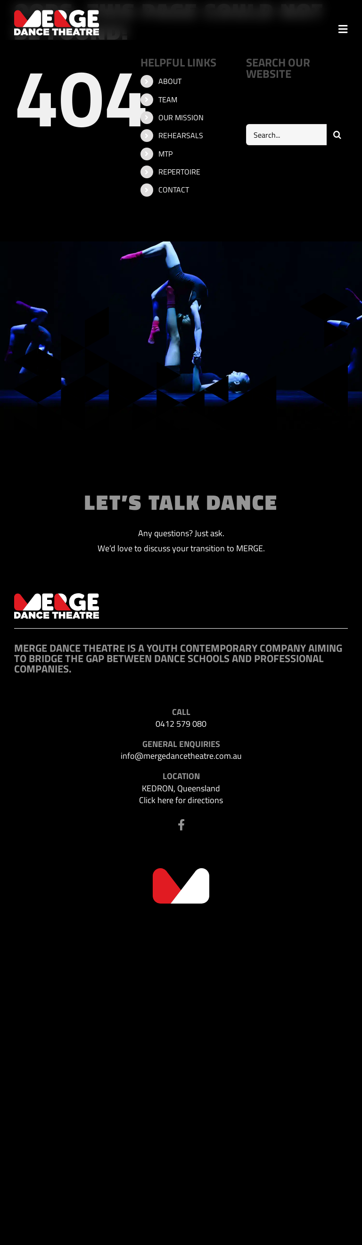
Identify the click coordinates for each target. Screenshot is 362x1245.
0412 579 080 (181, 723)
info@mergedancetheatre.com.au (181, 755)
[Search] (337, 134)
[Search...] (286, 134)
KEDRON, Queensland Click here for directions (181, 794)
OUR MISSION (181, 117)
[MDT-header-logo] (56, 14)
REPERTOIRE (179, 171)
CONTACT (173, 189)
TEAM (167, 99)
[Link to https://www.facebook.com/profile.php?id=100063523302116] (181, 824)
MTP (165, 153)
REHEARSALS (180, 135)
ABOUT (169, 81)
